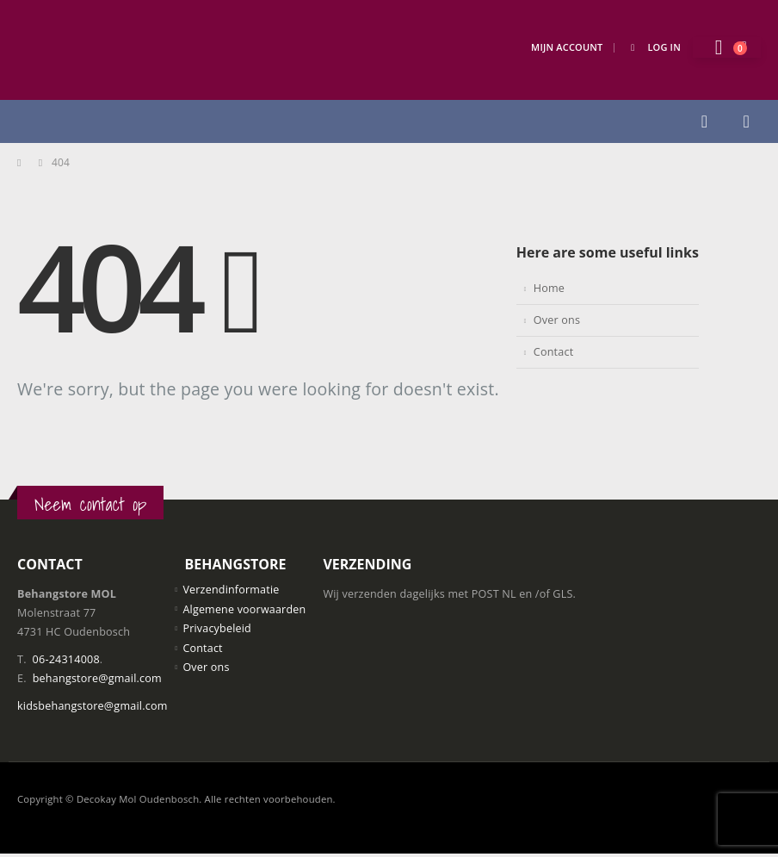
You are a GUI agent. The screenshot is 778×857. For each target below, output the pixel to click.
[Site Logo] (103, 50)
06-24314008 (66, 659)
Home (549, 288)
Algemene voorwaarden (244, 609)
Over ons (557, 320)
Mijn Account (566, 46)
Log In (653, 46)
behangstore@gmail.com (97, 678)
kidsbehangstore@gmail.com (92, 706)
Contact (554, 352)
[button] (704, 121)
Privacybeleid (216, 628)
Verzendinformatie (231, 589)
